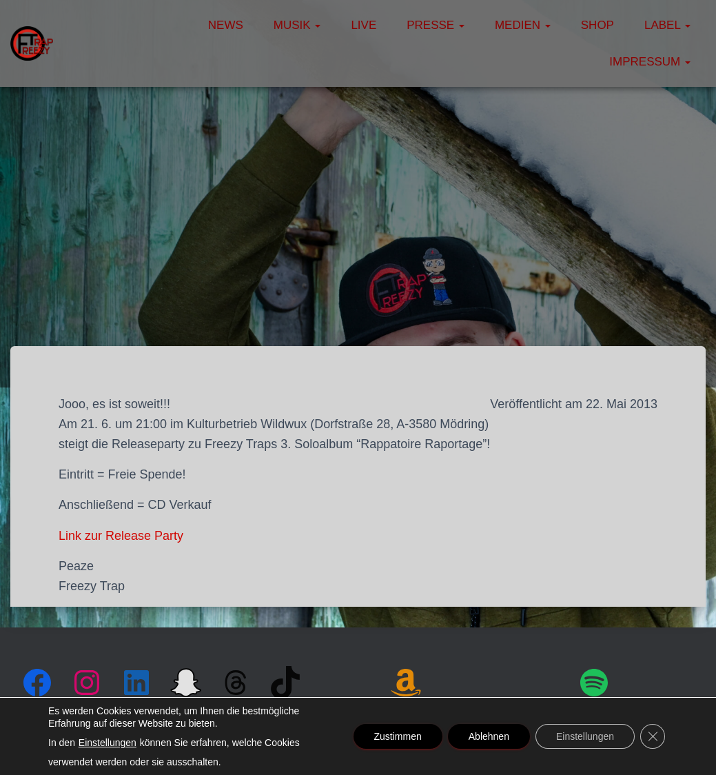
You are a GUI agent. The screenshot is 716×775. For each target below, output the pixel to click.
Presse (435, 25)
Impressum (650, 61)
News (225, 25)
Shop (597, 25)
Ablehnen (489, 736)
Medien (523, 25)
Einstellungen (107, 742)
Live (363, 25)
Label (667, 25)
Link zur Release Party (121, 536)
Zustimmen (398, 736)
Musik (297, 25)
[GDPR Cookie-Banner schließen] (652, 736)
